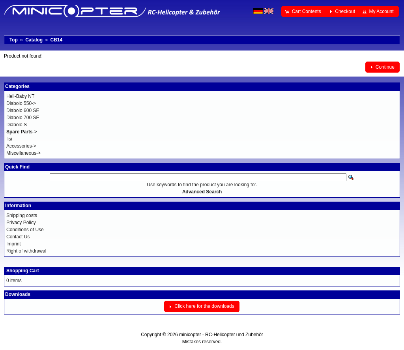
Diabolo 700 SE (22, 117)
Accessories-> (21, 146)
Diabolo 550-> (21, 103)
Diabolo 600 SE (22, 110)
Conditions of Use (25, 229)
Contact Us (18, 237)
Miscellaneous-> (23, 153)
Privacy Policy (21, 222)
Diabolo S (16, 124)
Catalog (34, 40)
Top (13, 40)
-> (21, 132)
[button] (303, 11)
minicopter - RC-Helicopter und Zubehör (221, 334)
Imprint (13, 244)
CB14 (56, 40)
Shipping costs (21, 215)
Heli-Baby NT (20, 96)
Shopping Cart (22, 270)
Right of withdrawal (26, 251)
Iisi (9, 139)
